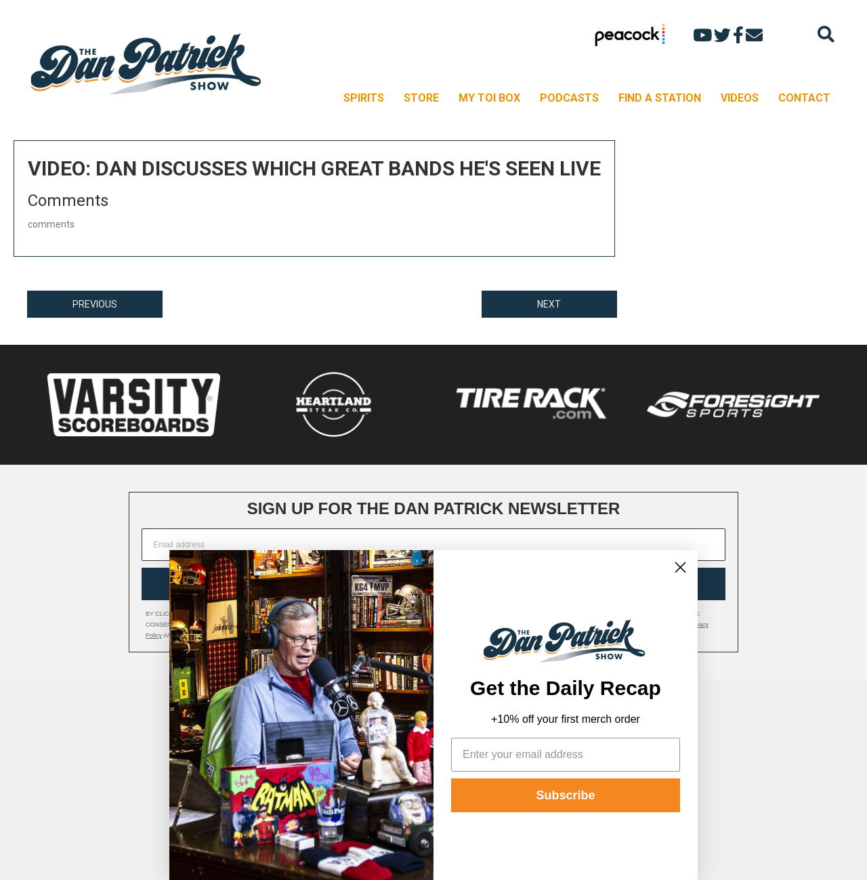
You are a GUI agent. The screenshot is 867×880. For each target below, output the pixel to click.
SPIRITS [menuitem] (363, 97)
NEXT (549, 304)
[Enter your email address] (565, 755)
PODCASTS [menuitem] (569, 97)
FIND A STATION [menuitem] (659, 97)
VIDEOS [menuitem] (740, 97)
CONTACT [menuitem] (804, 97)
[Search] (826, 34)
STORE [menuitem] (421, 97)
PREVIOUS (94, 304)
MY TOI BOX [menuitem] (489, 97)
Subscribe (565, 795)
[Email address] (433, 544)
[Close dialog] (680, 567)
